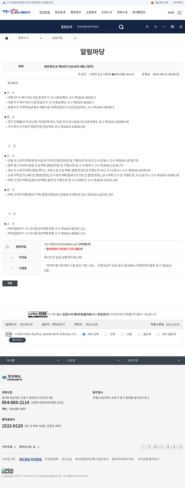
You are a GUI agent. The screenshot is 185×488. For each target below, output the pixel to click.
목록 (10, 283)
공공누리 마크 (7, 470)
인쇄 (172, 26)
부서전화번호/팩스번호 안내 (91, 459)
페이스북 (149, 447)
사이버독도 (178, 2)
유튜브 (143, 447)
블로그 (161, 447)
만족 (112, 334)
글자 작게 (164, 26)
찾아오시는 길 (27, 447)
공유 (180, 26)
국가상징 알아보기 (148, 459)
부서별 (10, 360)
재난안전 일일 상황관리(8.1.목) (63, 257)
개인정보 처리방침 (30, 460)
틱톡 (180, 447)
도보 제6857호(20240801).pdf (61, 244)
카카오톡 (174, 447)
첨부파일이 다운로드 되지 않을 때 (64, 249)
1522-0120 (12, 426)
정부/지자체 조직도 (123, 459)
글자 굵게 (147, 26)
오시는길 (66, 459)
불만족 (147, 334)
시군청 (71, 360)
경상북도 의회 (161, 2)
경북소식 (23, 38)
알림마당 (57, 38)
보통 (129, 334)
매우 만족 (93, 334)
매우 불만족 (169, 334)
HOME (6, 38)
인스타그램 (155, 447)
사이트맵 (7, 447)
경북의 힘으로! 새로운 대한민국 (16, 13)
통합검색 (66, 27)
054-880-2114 (15, 402)
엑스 (168, 447)
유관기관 (133, 360)
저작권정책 (51, 459)
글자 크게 (155, 26)
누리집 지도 (9, 459)
